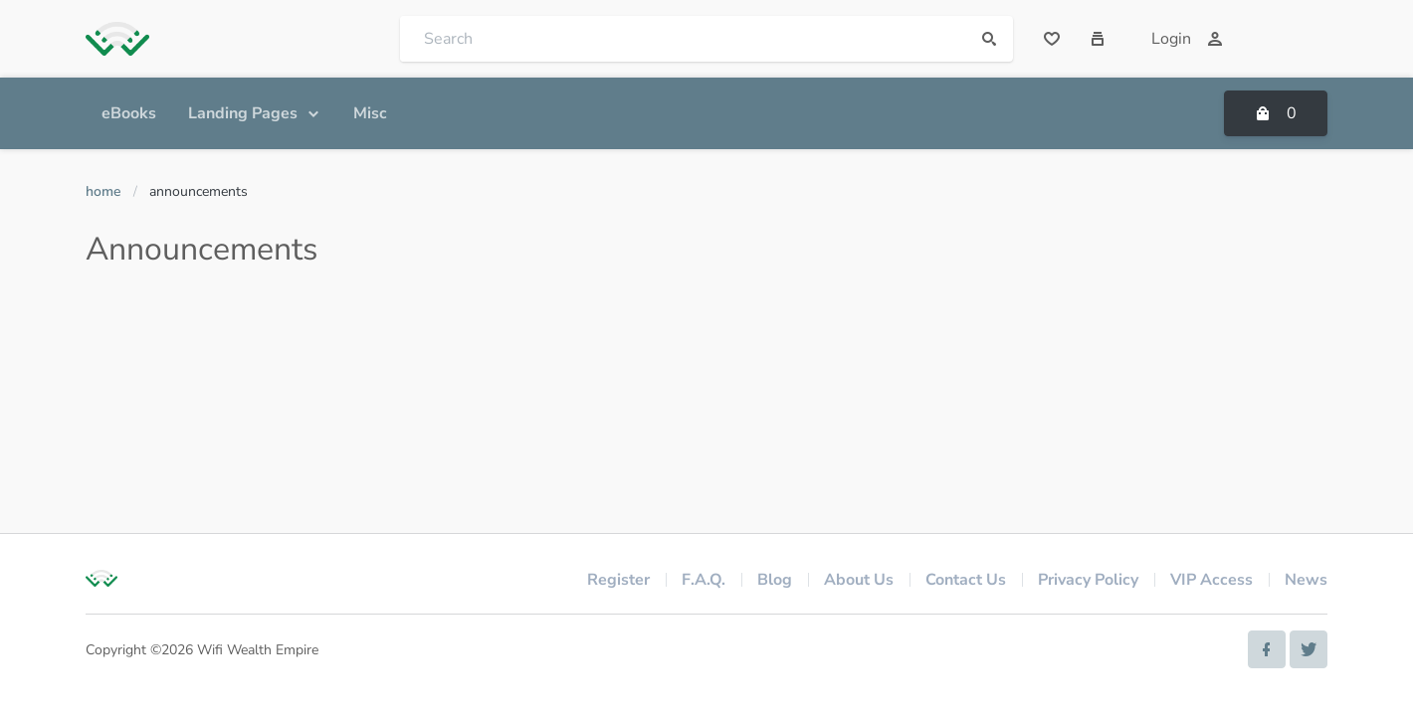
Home (103, 191)
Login (1187, 39)
